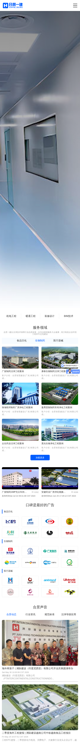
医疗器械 (58, 340)
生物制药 (40, 340)
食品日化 (22, 340)
